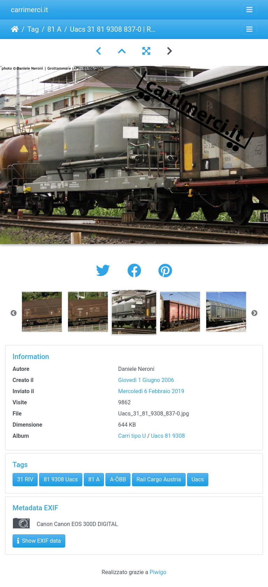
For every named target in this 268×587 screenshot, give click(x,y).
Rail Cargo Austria (158, 479)
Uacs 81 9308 (168, 436)
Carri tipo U (132, 436)
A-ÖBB (118, 479)
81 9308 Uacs (61, 479)
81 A (54, 29)
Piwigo (158, 572)
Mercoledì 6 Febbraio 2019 (151, 391)
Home (15, 29)
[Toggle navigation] (249, 10)
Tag (33, 29)
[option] (42, 312)
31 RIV (25, 479)
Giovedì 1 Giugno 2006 (146, 380)
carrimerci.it (29, 10)
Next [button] (254, 313)
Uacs (198, 479)
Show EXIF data (39, 541)
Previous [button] (13, 313)
